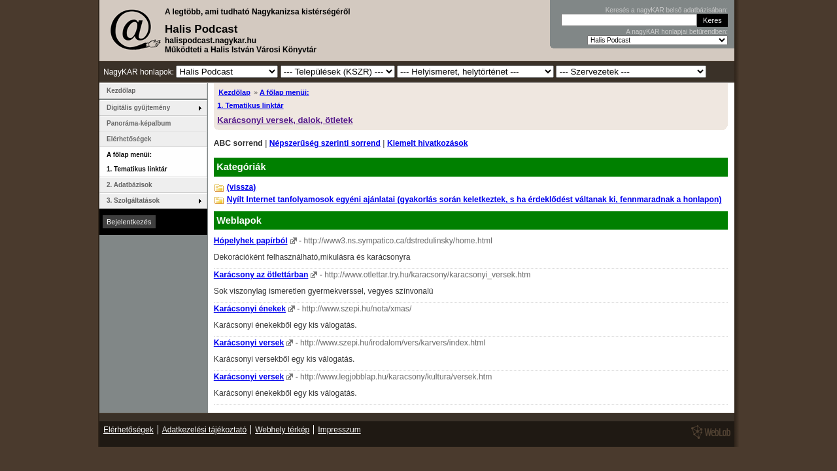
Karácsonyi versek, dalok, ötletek (284, 120)
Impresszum (339, 429)
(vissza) (241, 187)
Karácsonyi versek (249, 342)
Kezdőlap (234, 92)
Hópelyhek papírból (251, 240)
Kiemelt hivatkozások (427, 143)
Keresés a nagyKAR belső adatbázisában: (667, 10)
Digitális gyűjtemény (138, 107)
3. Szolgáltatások (133, 200)
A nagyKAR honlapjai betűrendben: (677, 31)
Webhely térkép (282, 429)
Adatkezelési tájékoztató (204, 429)
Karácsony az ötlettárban (261, 274)
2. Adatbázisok (129, 184)
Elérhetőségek (129, 139)
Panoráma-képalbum (139, 123)
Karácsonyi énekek (250, 308)
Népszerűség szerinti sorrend (325, 143)
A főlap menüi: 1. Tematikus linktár (137, 162)
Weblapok (239, 220)
